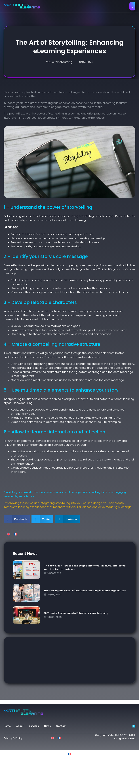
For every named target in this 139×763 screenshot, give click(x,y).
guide (30, 702)
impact (40, 702)
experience (18, 702)
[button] (17, 519)
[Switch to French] (15, 534)
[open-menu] (132, 6)
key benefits (54, 702)
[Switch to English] (8, 534)
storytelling (71, 702)
